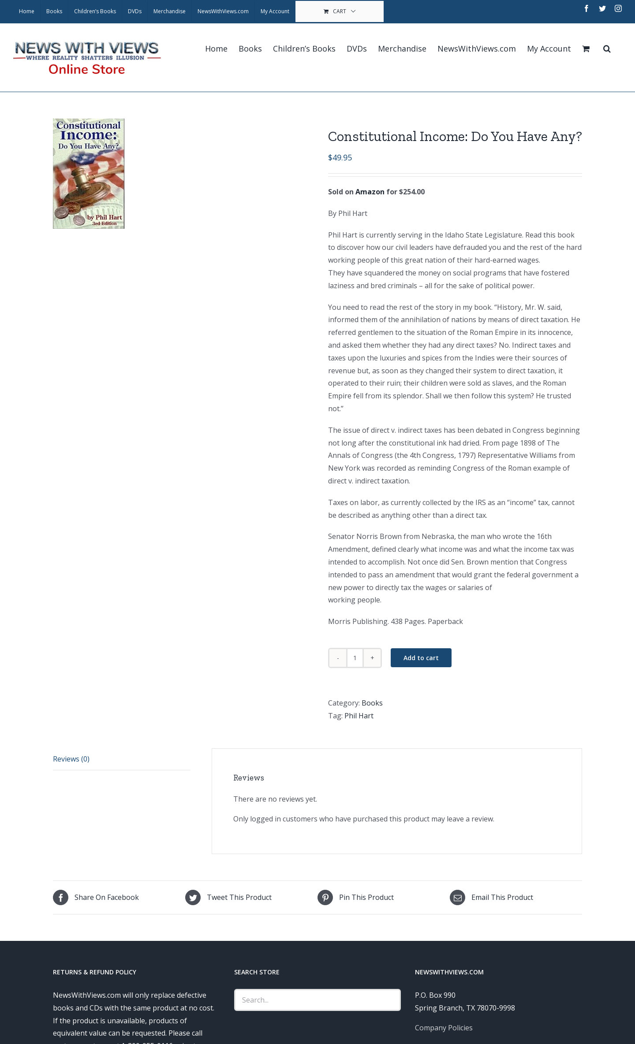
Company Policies (444, 1028)
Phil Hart (359, 716)
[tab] (121, 759)
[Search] (607, 48)
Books (372, 703)
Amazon (370, 192)
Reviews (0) (71, 759)
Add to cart (421, 658)
